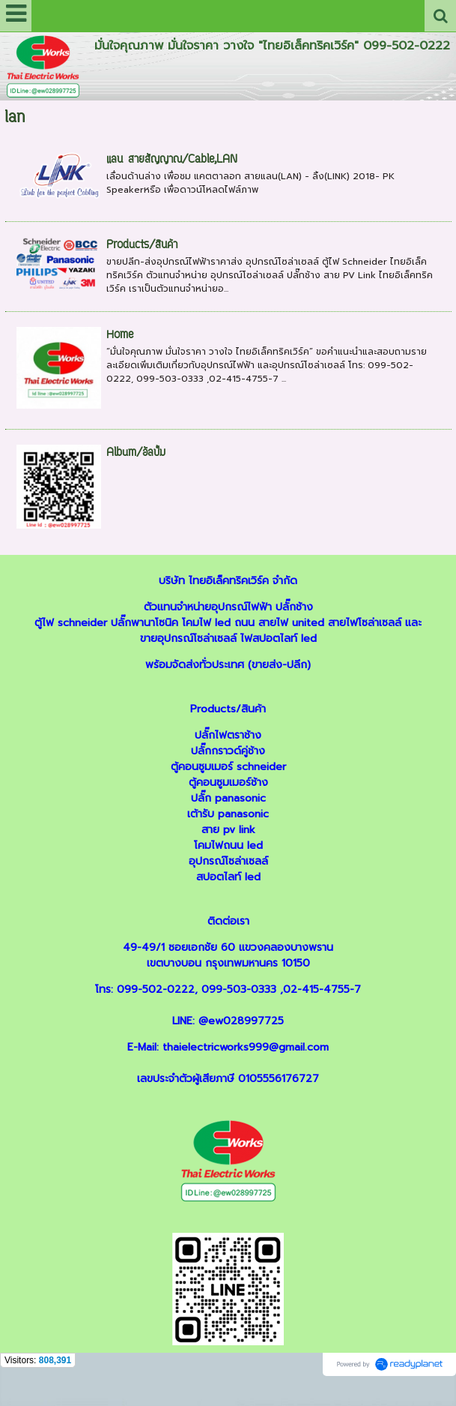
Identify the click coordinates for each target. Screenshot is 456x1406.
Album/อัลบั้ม (135, 453)
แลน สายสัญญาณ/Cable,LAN (171, 160)
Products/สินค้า (141, 245)
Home (119, 335)
